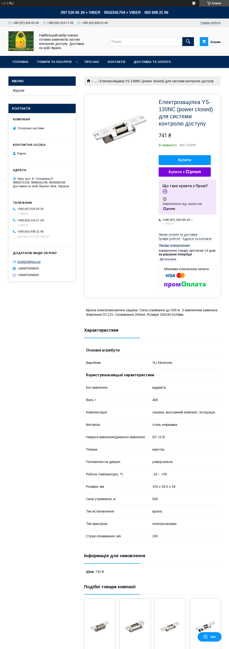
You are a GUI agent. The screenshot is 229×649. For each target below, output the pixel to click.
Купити (184, 160)
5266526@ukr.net (28, 262)
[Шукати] (188, 41)
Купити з (184, 172)
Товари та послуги (54, 62)
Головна (20, 62)
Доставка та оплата (152, 62)
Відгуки (18, 90)
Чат (209, 637)
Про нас (92, 62)
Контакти (116, 62)
